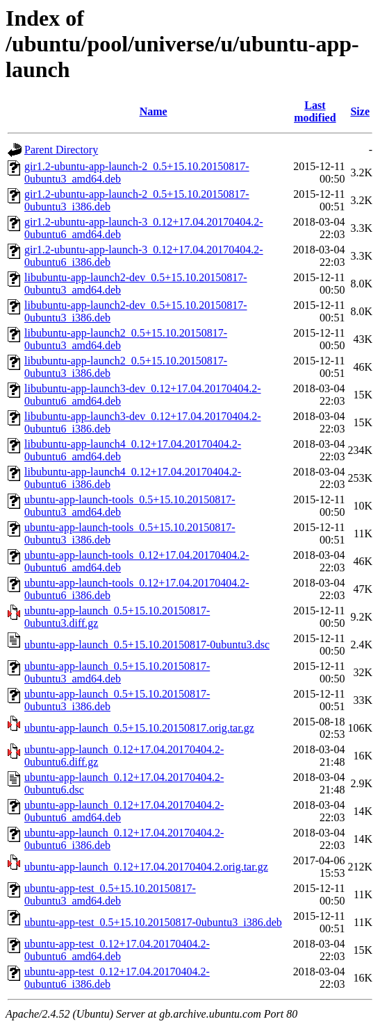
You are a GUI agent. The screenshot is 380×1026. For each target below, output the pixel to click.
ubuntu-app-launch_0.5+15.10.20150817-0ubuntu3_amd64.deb (117, 672)
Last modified (315, 111)
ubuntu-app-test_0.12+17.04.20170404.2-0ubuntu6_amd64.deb (117, 950)
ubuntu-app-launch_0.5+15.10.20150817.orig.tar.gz (139, 728)
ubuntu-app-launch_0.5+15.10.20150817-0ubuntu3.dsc (147, 644)
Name (153, 111)
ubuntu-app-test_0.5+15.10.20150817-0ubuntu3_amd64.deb (110, 894)
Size (360, 111)
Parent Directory (61, 149)
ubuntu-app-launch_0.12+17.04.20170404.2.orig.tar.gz (146, 867)
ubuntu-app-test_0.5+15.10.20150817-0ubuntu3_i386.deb (153, 922)
